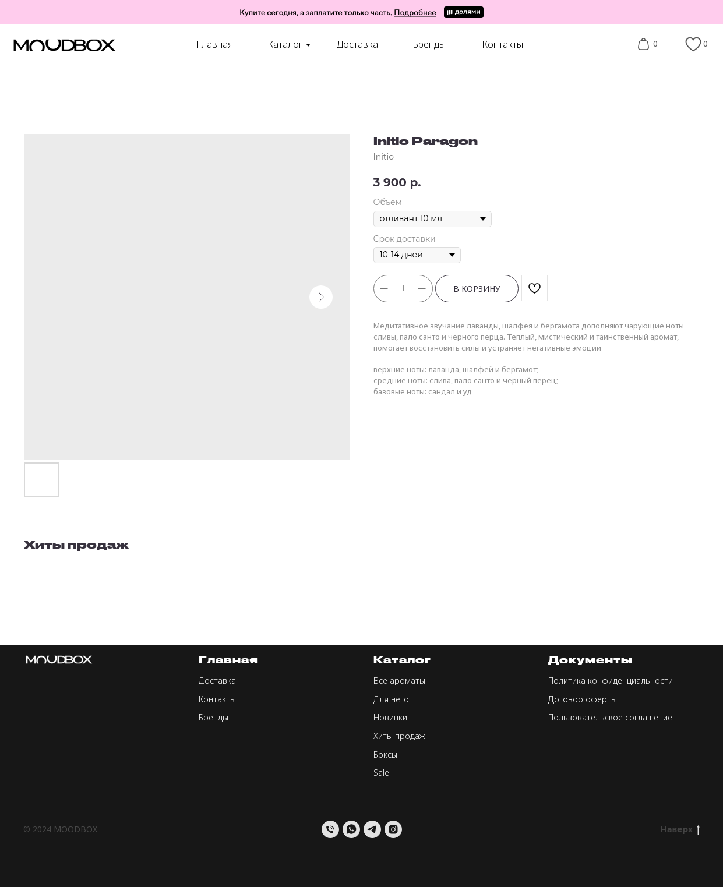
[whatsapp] (351, 829)
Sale (381, 772)
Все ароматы (399, 680)
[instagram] (393, 829)
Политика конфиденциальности (610, 680)
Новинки (390, 717)
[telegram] (372, 829)
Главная (214, 44)
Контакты (502, 44)
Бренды (429, 44)
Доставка (357, 44)
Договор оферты (582, 699)
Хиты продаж (399, 735)
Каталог (285, 44)
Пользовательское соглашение (610, 717)
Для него (391, 699)
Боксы (385, 754)
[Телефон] (330, 829)
